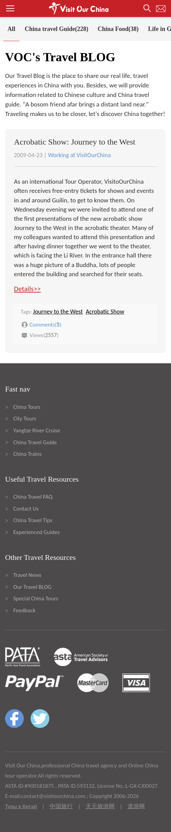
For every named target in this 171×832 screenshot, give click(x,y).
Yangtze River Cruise (36, 430)
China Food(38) (118, 29)
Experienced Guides (36, 532)
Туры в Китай (21, 806)
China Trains (27, 453)
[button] (85, 8)
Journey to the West (58, 311)
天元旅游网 (100, 806)
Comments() (46, 324)
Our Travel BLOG (32, 586)
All (11, 29)
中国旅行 (61, 806)
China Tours (26, 407)
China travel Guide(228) (56, 29)
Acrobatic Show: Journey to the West (74, 141)
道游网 (136, 806)
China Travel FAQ (32, 496)
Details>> (27, 288)
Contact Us (26, 508)
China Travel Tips (32, 520)
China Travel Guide (35, 442)
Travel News (27, 575)
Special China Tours (35, 598)
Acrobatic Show (105, 311)
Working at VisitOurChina (79, 155)
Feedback (24, 610)
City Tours (24, 418)
